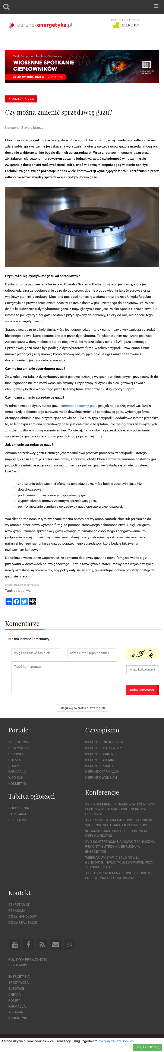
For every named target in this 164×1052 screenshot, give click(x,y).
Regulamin (17, 965)
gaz (16, 591)
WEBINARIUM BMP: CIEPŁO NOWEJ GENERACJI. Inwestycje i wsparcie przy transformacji (119, 862)
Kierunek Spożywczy (103, 748)
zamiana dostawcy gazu (78, 406)
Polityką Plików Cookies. (116, 1041)
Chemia (14, 760)
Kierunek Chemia (99, 760)
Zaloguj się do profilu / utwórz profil (82, 708)
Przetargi (17, 820)
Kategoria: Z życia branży (24, 128)
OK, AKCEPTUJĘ (148, 1047)
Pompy (14, 766)
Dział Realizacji (22, 922)
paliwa (26, 591)
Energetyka (18, 742)
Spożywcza (18, 748)
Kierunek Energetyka (104, 742)
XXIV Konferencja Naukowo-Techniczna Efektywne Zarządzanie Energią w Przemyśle (120, 809)
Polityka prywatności (28, 959)
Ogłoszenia (18, 808)
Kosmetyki (17, 784)
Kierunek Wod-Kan (101, 778)
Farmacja (17, 772)
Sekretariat (19, 905)
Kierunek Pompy (99, 766)
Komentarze (22, 623)
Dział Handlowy (22, 917)
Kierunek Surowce (101, 754)
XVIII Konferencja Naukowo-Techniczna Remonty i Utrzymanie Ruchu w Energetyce (120, 846)
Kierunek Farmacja (102, 772)
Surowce (16, 754)
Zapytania (17, 814)
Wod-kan (15, 778)
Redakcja (16, 911)
